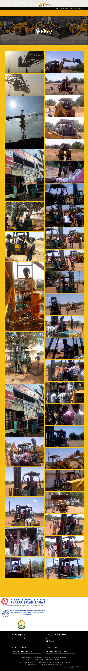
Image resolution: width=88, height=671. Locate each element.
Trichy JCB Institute (53, 647)
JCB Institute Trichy (19, 647)
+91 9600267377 (63, 8)
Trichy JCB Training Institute (56, 635)
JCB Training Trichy (19, 635)
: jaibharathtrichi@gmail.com (52, 664)
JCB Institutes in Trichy (20, 639)
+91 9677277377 (77, 8)
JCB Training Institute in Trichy (57, 651)
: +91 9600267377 (32, 664)
